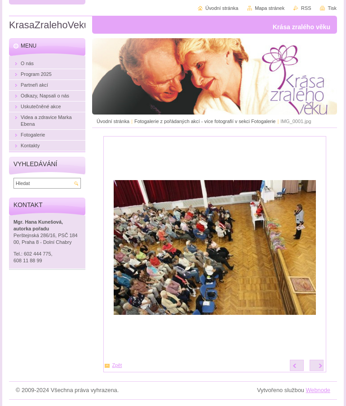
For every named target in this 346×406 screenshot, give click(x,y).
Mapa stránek (269, 8)
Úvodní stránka (113, 121)
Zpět (117, 365)
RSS (306, 8)
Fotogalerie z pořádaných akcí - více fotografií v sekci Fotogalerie (204, 121)
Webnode (318, 390)
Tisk (332, 8)
